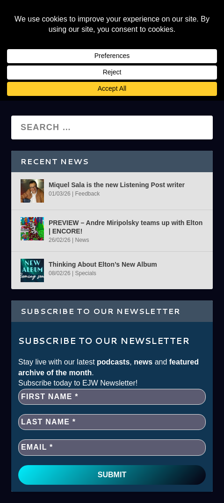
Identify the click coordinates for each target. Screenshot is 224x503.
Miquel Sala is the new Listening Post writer (117, 185)
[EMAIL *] (112, 447)
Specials (85, 273)
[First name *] (112, 397)
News (82, 240)
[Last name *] (112, 422)
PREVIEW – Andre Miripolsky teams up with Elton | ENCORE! (125, 227)
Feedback (87, 193)
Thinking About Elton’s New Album (103, 264)
